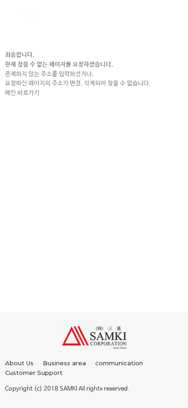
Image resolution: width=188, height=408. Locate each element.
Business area (64, 363)
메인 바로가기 (22, 93)
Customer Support (34, 372)
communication (119, 363)
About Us (19, 363)
